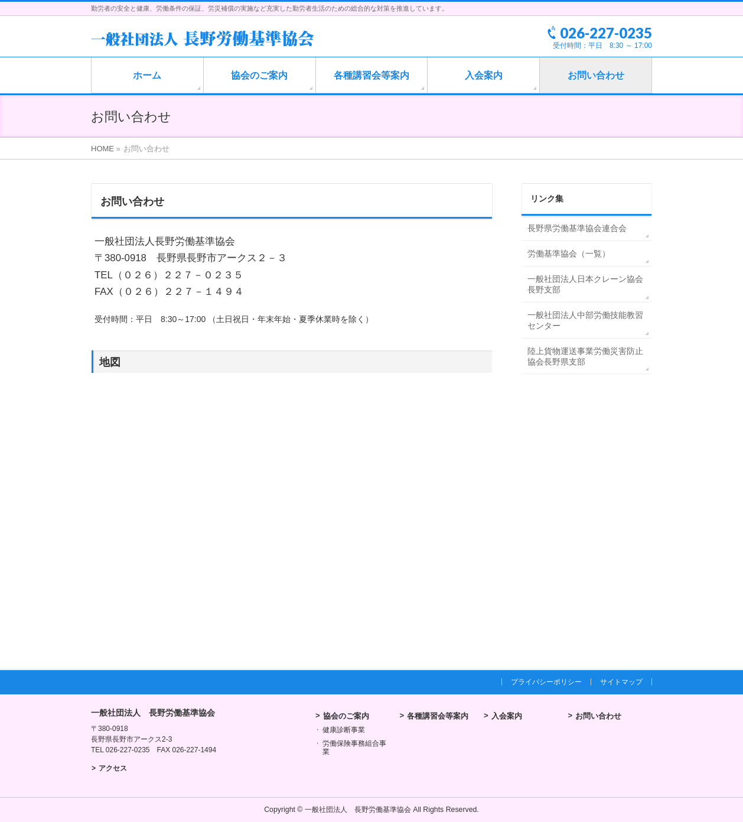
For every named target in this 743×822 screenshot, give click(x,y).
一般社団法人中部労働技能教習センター (585, 320)
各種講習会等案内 (437, 715)
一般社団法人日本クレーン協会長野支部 (585, 284)
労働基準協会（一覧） (568, 253)
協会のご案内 (346, 715)
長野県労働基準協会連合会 (577, 228)
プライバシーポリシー (546, 681)
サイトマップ (621, 681)
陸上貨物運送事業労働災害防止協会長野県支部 (585, 356)
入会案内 (506, 715)
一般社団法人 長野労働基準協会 (358, 809)
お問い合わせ (598, 715)
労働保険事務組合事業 (354, 747)
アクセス (113, 768)
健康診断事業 (343, 730)
